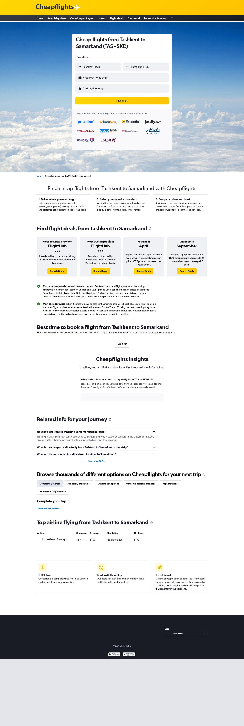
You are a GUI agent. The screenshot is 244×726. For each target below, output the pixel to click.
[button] (96, 77)
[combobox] (84, 57)
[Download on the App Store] (129, 652)
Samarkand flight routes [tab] (53, 488)
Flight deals (117, 18)
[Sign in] (172, 18)
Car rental (134, 18)
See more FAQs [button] (96, 458)
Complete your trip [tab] (50, 481)
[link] (57, 268)
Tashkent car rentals (48, 505)
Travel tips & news (155, 18)
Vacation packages (81, 18)
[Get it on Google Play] (114, 652)
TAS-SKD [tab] (122, 341)
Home (39, 18)
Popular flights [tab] (170, 481)
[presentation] (150, 225)
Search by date (56, 18)
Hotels (101, 18)
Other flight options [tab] (108, 481)
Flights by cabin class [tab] (78, 481)
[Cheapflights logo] (55, 7)
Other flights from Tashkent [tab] (140, 481)
